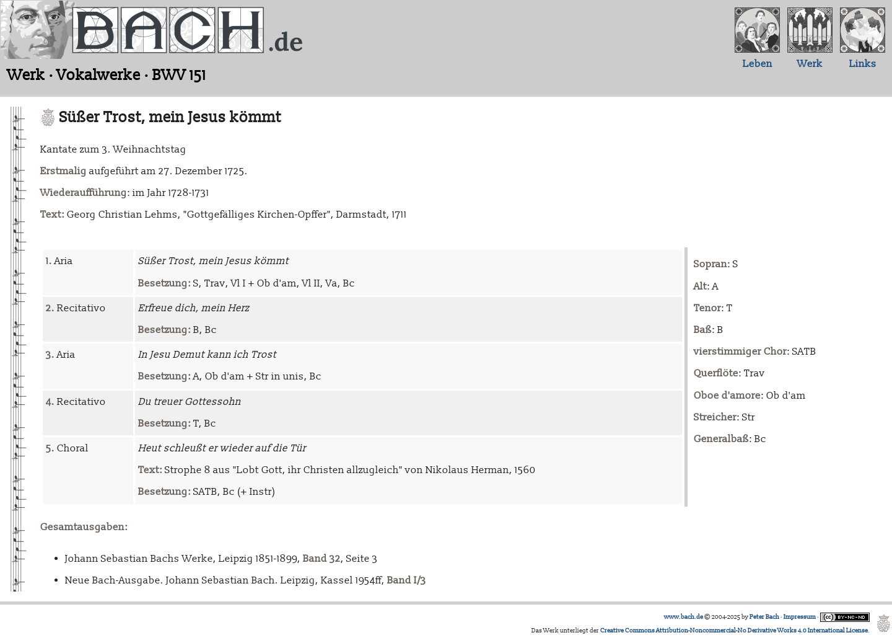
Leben (757, 64)
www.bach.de (683, 617)
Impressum (800, 617)
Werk (810, 64)
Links (863, 64)
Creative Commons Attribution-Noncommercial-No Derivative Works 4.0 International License (734, 630)
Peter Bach (764, 617)
